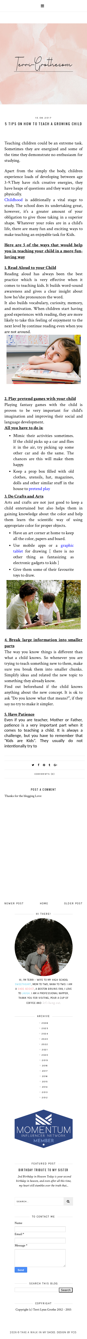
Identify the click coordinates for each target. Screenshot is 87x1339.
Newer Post (14, 903)
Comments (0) (45, 774)
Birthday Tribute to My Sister (43, 1169)
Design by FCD (66, 1332)
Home (44, 903)
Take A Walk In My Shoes (37, 1332)
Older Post (73, 903)
